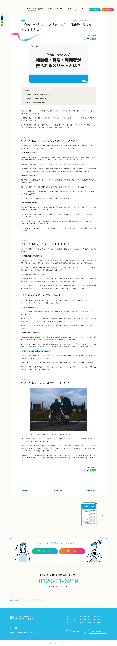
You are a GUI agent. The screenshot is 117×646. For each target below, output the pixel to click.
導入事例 (97, 619)
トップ (70, 616)
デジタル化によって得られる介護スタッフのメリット (38, 94)
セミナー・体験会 (86, 622)
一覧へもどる (60, 490)
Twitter (11, 628)
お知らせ (97, 622)
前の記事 (27, 491)
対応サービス (98, 616)
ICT (22, 20)
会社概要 (12, 632)
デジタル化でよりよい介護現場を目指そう (35, 102)
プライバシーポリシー (22, 632)
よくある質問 (85, 619)
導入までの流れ (72, 619)
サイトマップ (34, 632)
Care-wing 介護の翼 (14, 9)
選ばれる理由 (85, 616)
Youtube (16, 628)
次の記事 (90, 491)
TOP (12, 600)
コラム (17, 600)
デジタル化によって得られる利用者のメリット (37, 98)
